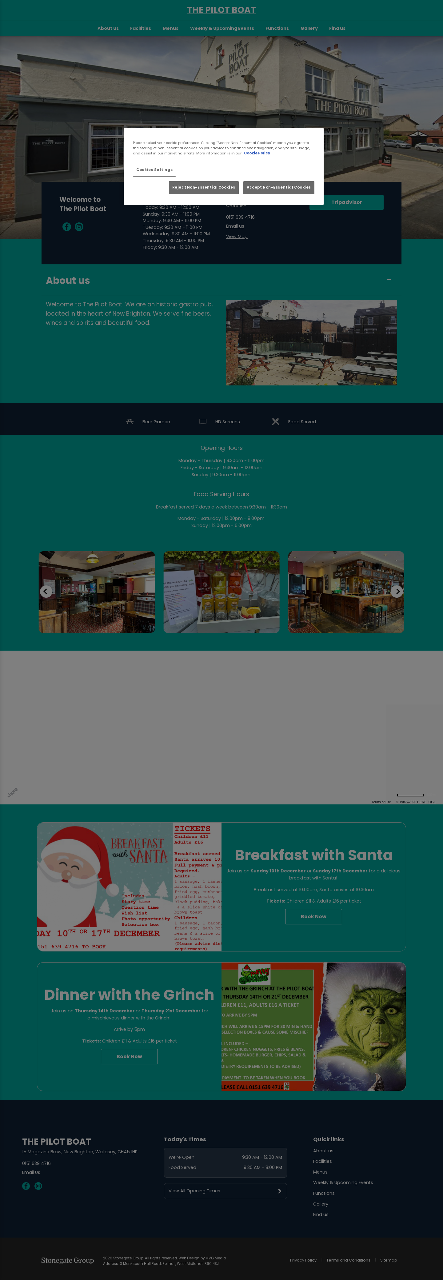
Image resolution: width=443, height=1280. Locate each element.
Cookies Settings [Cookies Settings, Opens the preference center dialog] (154, 169)
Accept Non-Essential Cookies (279, 187)
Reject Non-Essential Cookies (203, 187)
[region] (224, 166)
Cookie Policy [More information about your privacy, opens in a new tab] (257, 153)
